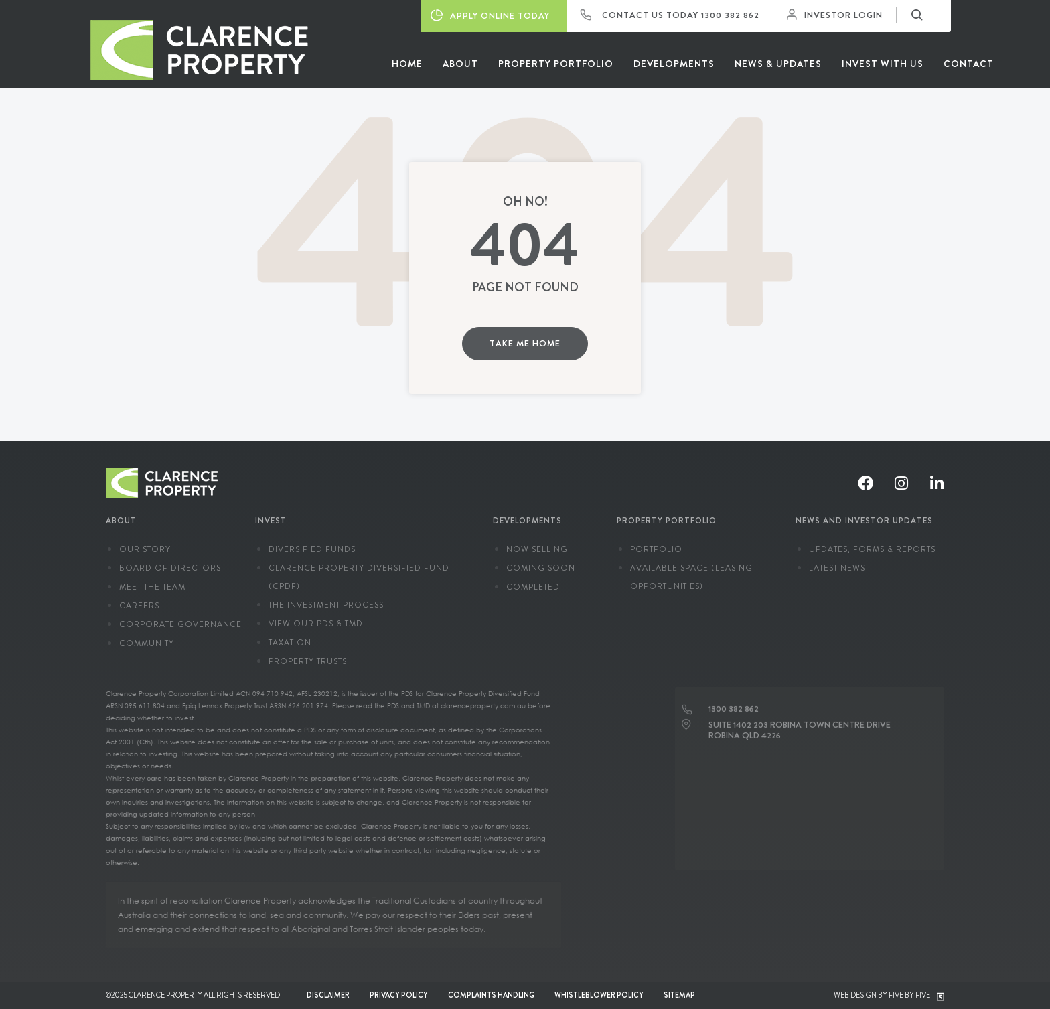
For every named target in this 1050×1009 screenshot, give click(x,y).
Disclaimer (328, 995)
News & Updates (778, 63)
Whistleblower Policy (599, 995)
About (460, 63)
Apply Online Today (490, 15)
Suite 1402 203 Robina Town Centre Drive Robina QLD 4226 (799, 725)
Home (407, 63)
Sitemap (679, 995)
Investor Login (838, 15)
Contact (969, 63)
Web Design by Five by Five (889, 995)
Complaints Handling (491, 995)
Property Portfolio (555, 63)
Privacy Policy (399, 995)
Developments (674, 63)
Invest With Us (882, 63)
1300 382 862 (730, 15)
